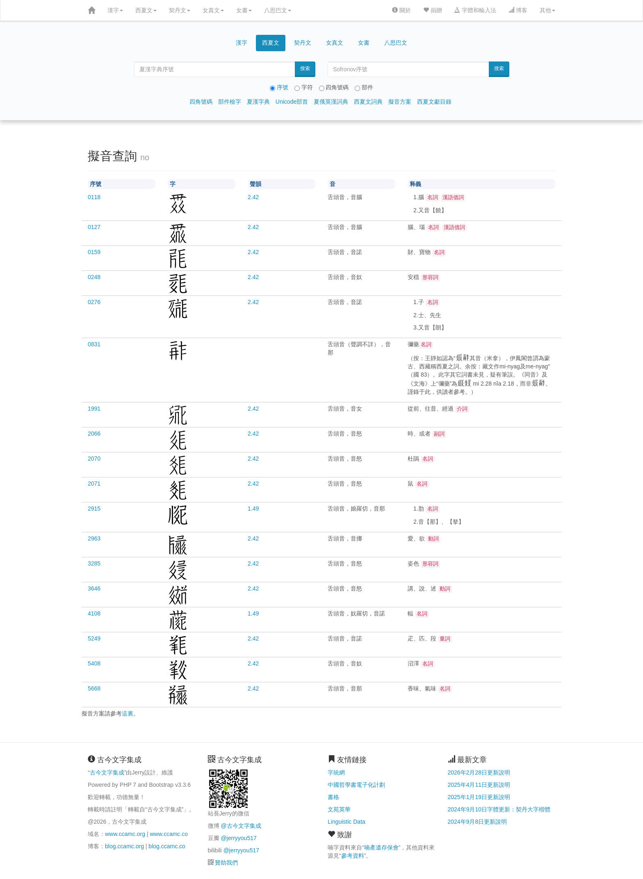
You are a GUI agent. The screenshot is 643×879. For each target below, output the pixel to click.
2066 (94, 433)
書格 (333, 797)
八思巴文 (277, 10)
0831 (94, 344)
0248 (94, 277)
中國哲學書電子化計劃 (356, 784)
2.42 (253, 197)
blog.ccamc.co (166, 846)
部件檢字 (229, 101)
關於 (401, 10)
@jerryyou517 (238, 838)
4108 (94, 613)
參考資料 (352, 855)
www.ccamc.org (125, 834)
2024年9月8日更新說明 (477, 821)
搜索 (305, 68)
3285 (94, 563)
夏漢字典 (258, 101)
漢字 (115, 10)
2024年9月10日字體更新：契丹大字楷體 (499, 809)
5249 (94, 638)
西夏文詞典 (368, 101)
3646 (94, 588)
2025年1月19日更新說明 (479, 797)
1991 (94, 408)
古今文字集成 (107, 772)
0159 (94, 252)
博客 (517, 10)
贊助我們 (226, 862)
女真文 (213, 10)
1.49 (253, 508)
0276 (94, 302)
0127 (94, 227)
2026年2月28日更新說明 (479, 772)
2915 (94, 508)
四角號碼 (200, 101)
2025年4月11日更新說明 (479, 784)
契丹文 (179, 10)
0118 (94, 197)
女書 (244, 10)
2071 (94, 483)
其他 (547, 10)
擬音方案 (399, 101)
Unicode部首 (292, 101)
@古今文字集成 (241, 825)
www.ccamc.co (169, 834)
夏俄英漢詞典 (331, 101)
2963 (94, 538)
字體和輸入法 (475, 10)
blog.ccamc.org (124, 846)
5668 (94, 688)
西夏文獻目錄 (434, 101)
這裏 (127, 713)
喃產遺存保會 (381, 847)
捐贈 (432, 10)
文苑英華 (339, 809)
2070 (94, 458)
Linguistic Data (346, 821)
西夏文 (146, 10)
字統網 (336, 772)
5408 (94, 663)
